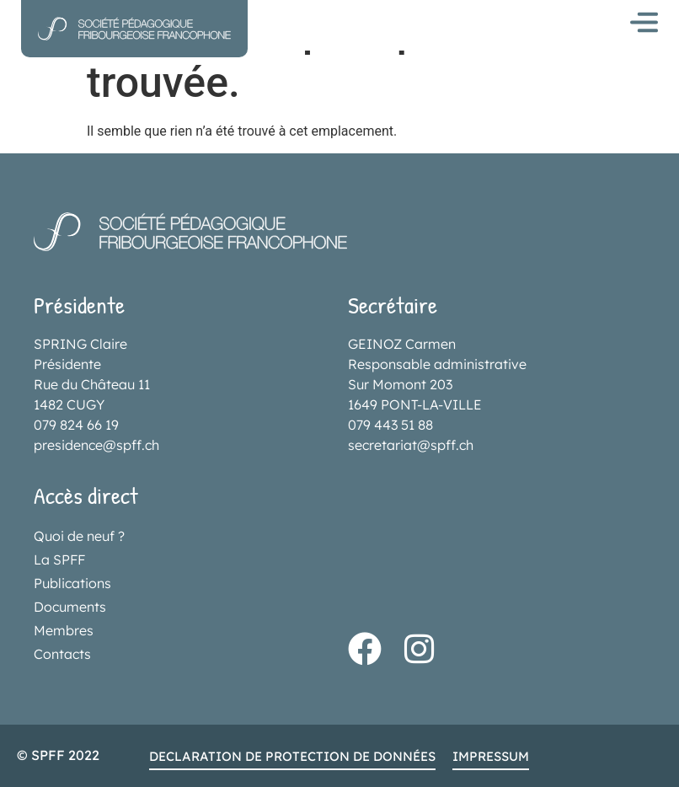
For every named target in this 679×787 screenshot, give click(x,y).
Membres (64, 630)
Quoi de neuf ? (79, 535)
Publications (72, 583)
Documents (70, 606)
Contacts (62, 653)
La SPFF (59, 559)
